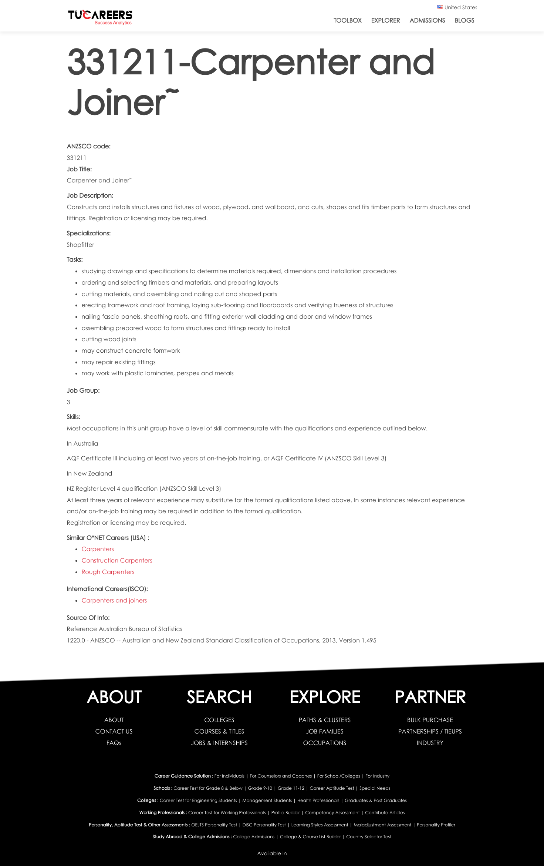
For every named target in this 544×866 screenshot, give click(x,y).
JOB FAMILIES (325, 731)
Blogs (464, 20)
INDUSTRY (430, 742)
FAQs (114, 742)
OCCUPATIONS (325, 742)
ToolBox (348, 20)
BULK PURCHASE (430, 720)
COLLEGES (219, 720)
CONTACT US (114, 731)
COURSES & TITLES (219, 731)
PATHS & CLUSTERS (324, 720)
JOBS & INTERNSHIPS (219, 742)
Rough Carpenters (108, 571)
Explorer (385, 20)
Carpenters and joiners (114, 600)
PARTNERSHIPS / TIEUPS (430, 731)
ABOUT (114, 720)
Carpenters (98, 549)
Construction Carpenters (117, 560)
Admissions (427, 20)
